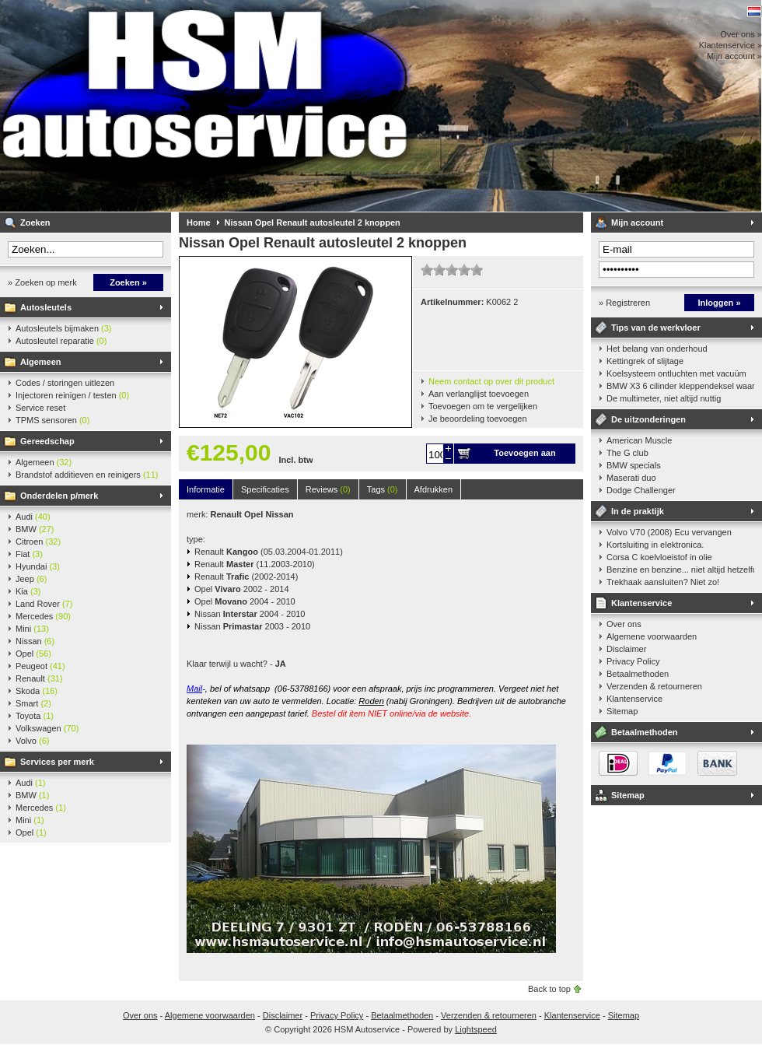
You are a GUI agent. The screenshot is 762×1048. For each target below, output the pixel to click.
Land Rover (44, 603)
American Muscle (639, 440)
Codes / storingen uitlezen (65, 382)
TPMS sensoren (52, 420)
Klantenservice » (730, 45)
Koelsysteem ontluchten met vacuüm (676, 373)
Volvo (32, 740)
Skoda (37, 691)
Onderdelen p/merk (59, 495)
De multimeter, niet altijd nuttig (663, 398)
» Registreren (624, 302)
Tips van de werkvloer (656, 327)
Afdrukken (433, 489)
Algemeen (40, 361)
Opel (33, 653)
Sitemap (622, 711)
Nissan (35, 641)
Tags (382, 489)
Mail (194, 688)
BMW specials (633, 465)
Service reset (40, 407)
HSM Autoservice (206, 106)
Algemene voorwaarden (651, 636)
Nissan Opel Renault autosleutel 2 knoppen (312, 222)
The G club (627, 452)
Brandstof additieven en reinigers (87, 474)
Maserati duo (631, 477)
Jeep (31, 579)
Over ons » (741, 34)
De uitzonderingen (648, 419)
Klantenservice (641, 603)
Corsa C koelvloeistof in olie (659, 557)
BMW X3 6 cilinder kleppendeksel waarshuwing (680, 386)
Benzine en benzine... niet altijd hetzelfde (680, 569)
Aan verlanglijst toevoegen (478, 393)
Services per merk (57, 761)
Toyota (35, 715)
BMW (35, 529)
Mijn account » (734, 56)
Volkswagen (47, 728)
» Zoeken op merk (42, 282)
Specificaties (265, 489)
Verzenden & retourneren (654, 686)
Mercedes (43, 616)
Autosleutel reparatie (61, 340)
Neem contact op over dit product (491, 381)
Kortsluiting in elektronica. (655, 544)
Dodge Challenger (641, 490)
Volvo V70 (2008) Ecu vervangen (669, 532)
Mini (32, 628)
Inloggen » (719, 302)
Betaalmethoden (637, 673)
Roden (370, 701)
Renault (39, 678)
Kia (28, 591)
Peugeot (40, 666)
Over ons (623, 624)
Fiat (29, 554)
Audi (33, 516)
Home (199, 222)
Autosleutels (46, 307)
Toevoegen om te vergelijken (482, 406)
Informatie (206, 489)
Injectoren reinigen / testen (72, 395)
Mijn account (637, 222)
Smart (33, 703)
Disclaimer (626, 649)
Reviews (328, 489)
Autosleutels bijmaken (64, 328)
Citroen (38, 541)
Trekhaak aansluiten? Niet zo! (662, 582)
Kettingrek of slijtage (644, 361)
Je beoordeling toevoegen (477, 418)
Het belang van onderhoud (657, 348)
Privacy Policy (632, 661)
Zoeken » (128, 282)
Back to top (549, 989)
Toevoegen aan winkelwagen (524, 456)
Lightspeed (476, 1029)
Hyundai (38, 566)
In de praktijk (637, 511)
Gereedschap (47, 441)
